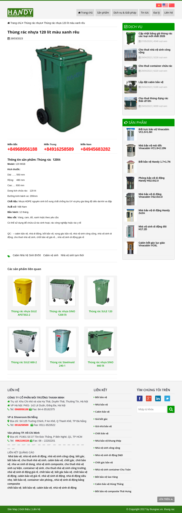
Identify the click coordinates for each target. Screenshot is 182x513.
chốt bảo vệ (46, 472)
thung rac (169, 509)
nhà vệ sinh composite (49, 464)
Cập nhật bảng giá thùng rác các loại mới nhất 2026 (155, 35)
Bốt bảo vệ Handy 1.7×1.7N (154, 161)
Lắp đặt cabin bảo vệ (151, 82)
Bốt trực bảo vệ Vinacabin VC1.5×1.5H (154, 130)
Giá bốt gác (101, 419)
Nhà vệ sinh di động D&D (108, 455)
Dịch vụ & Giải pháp (125, 12)
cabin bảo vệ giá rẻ (29, 476)
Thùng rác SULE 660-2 (24, 362)
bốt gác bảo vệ (63, 472)
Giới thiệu (24, 509)
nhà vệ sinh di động (34, 456)
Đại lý (156, 12)
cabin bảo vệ (21, 233)
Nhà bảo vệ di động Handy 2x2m (154, 211)
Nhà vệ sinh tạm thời (72, 255)
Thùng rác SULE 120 (100, 311)
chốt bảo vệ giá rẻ (46, 237)
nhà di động (35, 233)
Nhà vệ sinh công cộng (107, 447)
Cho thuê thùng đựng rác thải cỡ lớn (153, 99)
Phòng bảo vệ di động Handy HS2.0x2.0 (152, 179)
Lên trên (166, 499)
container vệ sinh (33, 468)
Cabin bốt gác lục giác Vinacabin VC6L (152, 244)
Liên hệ (168, 12)
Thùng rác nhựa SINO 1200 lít (62, 313)
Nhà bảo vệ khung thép (107, 440)
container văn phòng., (40, 479)
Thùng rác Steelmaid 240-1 (62, 364)
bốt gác (80, 456)
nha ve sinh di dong (23, 464)
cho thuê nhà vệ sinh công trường (65, 468)
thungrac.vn (156, 509)
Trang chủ (85, 12)
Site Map (12, 509)
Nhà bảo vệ (15, 456)
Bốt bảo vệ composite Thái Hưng (112, 491)
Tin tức (145, 12)
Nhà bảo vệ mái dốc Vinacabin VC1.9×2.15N (152, 147)
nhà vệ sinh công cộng (84, 233)
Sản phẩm (103, 12)
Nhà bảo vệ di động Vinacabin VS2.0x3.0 (151, 195)
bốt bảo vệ (48, 233)
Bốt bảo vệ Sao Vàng (106, 476)
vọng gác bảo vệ (63, 233)
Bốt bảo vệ (100, 397)
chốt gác (69, 460)
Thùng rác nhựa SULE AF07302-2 (24, 313)
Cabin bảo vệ (101, 411)
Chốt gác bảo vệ (103, 462)
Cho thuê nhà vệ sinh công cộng (154, 51)
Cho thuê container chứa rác (155, 65)
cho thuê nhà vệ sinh (24, 237)
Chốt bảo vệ (101, 433)
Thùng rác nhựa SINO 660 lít (100, 364)
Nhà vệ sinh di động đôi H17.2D (153, 228)
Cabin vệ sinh (50, 255)
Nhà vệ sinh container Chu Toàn (112, 469)
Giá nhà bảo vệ (103, 426)
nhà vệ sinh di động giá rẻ (71, 237)
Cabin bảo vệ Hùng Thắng (109, 484)
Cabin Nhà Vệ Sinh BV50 (27, 255)
